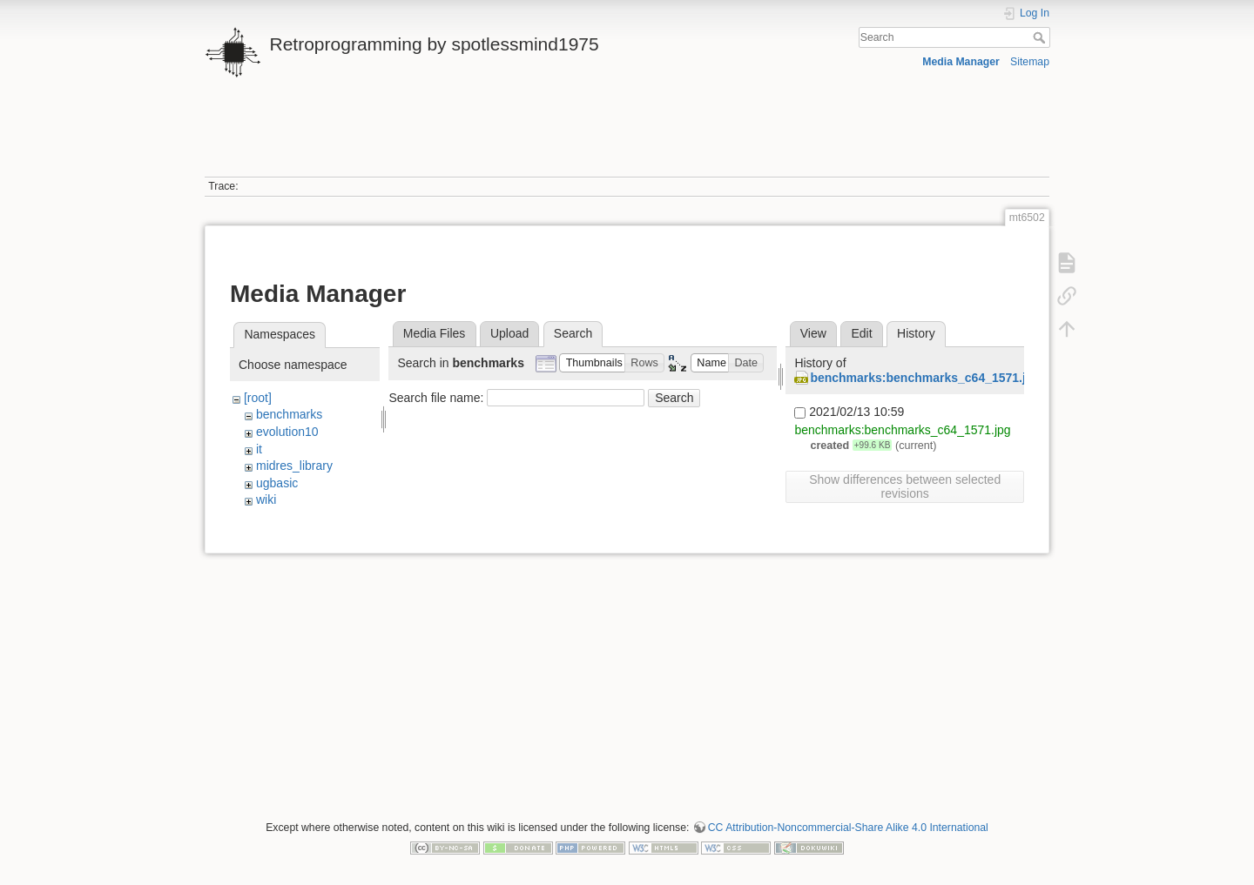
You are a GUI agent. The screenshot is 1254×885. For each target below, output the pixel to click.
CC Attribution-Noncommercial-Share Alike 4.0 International (848, 827)
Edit (861, 333)
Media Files (434, 333)
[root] (258, 398)
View (813, 333)
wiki (266, 499)
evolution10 (287, 432)
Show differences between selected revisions (905, 486)
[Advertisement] (627, 137)
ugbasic (277, 483)
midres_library (294, 466)
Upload (509, 333)
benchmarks (289, 414)
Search (1041, 37)
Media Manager (961, 62)
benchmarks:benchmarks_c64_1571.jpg (925, 378)
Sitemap (1029, 62)
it (259, 449)
